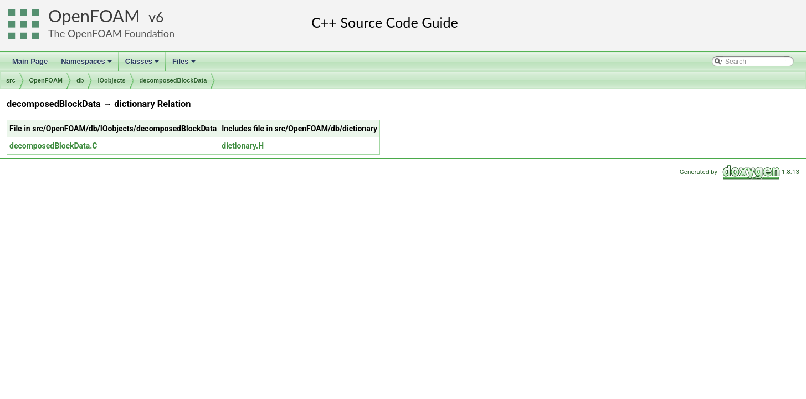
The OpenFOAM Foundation (111, 33)
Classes (143, 64)
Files (184, 64)
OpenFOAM (94, 16)
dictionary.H (243, 145)
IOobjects (111, 80)
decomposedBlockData (173, 80)
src (11, 80)
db (80, 80)
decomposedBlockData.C (53, 145)
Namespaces (87, 64)
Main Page (30, 61)
